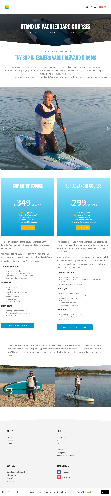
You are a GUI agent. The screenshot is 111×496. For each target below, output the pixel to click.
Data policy (61, 452)
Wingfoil (10, 481)
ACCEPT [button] (105, 492)
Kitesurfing (11, 475)
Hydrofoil (11, 478)
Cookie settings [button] (92, 492)
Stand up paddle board (16, 472)
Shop (59, 440)
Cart (58, 443)
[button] (3, 128)
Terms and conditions (65, 456)
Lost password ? (63, 446)
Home (9, 437)
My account (61, 437)
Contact (10, 443)
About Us (10, 440)
